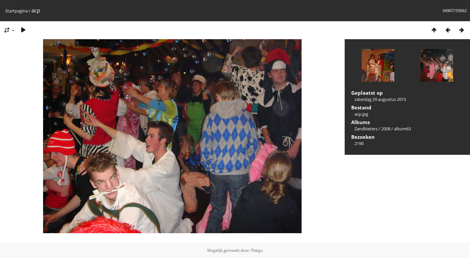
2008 (385, 129)
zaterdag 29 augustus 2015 (380, 99)
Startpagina (16, 11)
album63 (402, 129)
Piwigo (257, 250)
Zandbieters (366, 129)
